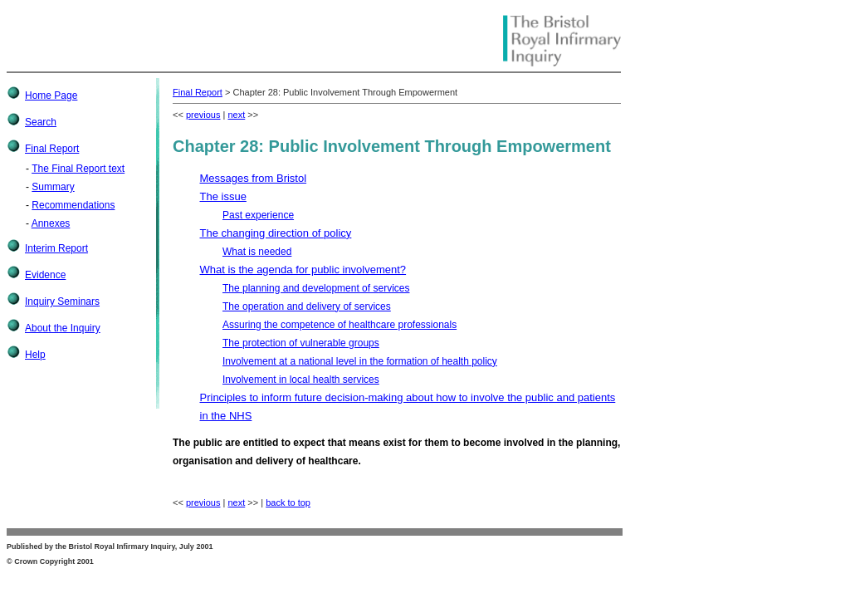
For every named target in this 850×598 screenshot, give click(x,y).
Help (35, 354)
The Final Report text (78, 168)
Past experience (258, 215)
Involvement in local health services (300, 379)
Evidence (45, 275)
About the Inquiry (62, 328)
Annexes (51, 223)
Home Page (51, 95)
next (236, 115)
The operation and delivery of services (306, 306)
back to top (288, 502)
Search (40, 122)
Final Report (52, 148)
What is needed (256, 251)
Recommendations (73, 205)
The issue (223, 196)
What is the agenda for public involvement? (303, 269)
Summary (53, 187)
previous (203, 115)
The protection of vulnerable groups (300, 343)
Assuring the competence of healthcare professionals (339, 325)
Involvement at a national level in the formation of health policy (359, 361)
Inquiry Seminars (62, 301)
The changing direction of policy (276, 233)
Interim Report (56, 248)
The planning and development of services (315, 288)
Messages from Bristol (253, 178)
